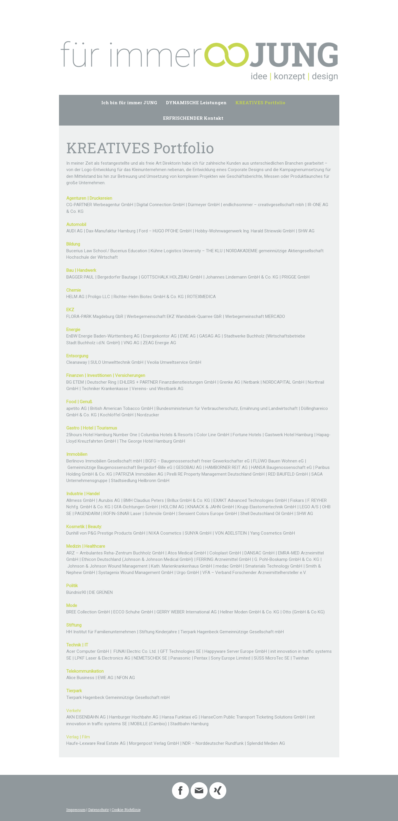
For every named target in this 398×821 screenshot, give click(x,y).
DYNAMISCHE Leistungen (196, 102)
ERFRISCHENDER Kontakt (193, 118)
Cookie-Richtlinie (126, 809)
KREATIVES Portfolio (260, 102)
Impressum (76, 809)
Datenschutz (98, 809)
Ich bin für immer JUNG (129, 102)
